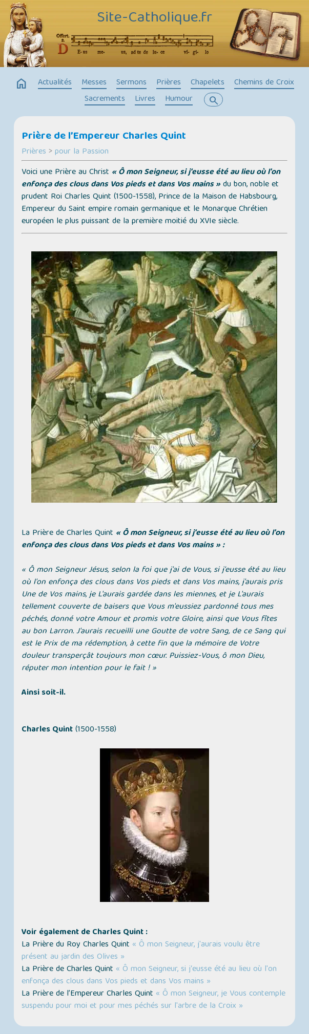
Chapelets (207, 83)
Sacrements (105, 99)
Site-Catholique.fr (154, 18)
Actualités (55, 83)
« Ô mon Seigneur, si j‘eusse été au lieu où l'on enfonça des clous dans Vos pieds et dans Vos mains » (149, 975)
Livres (145, 99)
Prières (168, 83)
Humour (179, 99)
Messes (94, 83)
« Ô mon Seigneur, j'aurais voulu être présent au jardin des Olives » (141, 951)
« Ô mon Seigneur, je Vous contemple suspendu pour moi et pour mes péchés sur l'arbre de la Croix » (153, 1000)
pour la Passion (82, 152)
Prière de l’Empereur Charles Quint (104, 136)
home (21, 84)
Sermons (131, 83)
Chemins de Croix (264, 83)
